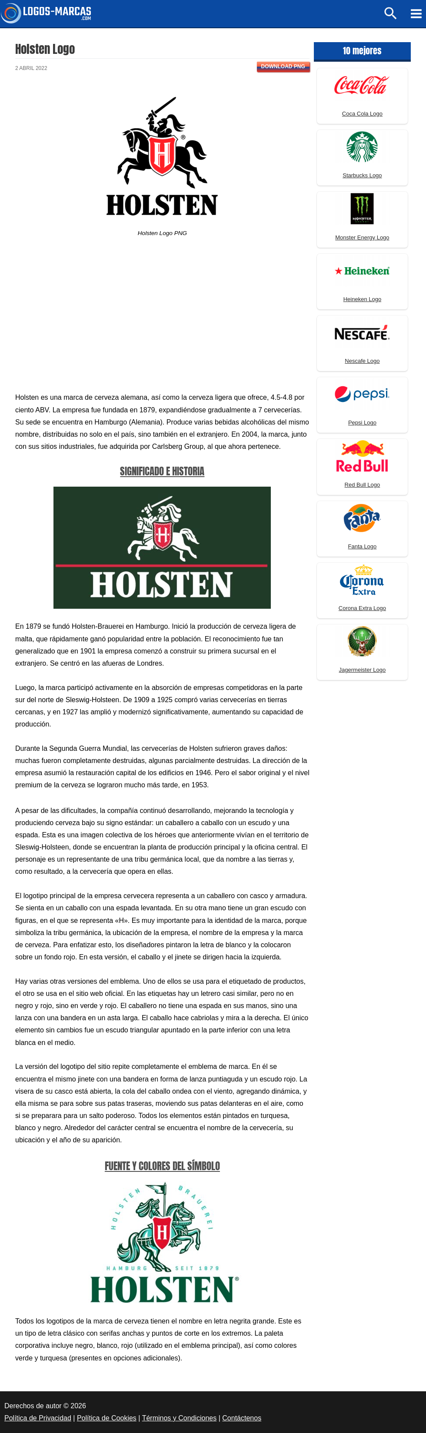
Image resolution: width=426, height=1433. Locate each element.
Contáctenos (241, 1418)
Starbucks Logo (362, 175)
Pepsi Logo (362, 422)
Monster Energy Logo (362, 237)
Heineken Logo (362, 299)
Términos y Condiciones (179, 1418)
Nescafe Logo (362, 361)
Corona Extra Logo (362, 608)
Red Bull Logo (362, 484)
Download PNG (283, 66)
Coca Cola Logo (362, 113)
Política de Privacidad (37, 1418)
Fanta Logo (362, 546)
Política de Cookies (106, 1418)
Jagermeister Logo (362, 670)
